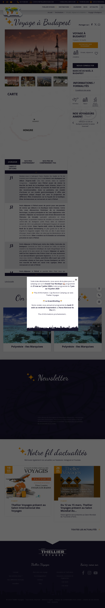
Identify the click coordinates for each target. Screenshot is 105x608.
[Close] (76, 279)
